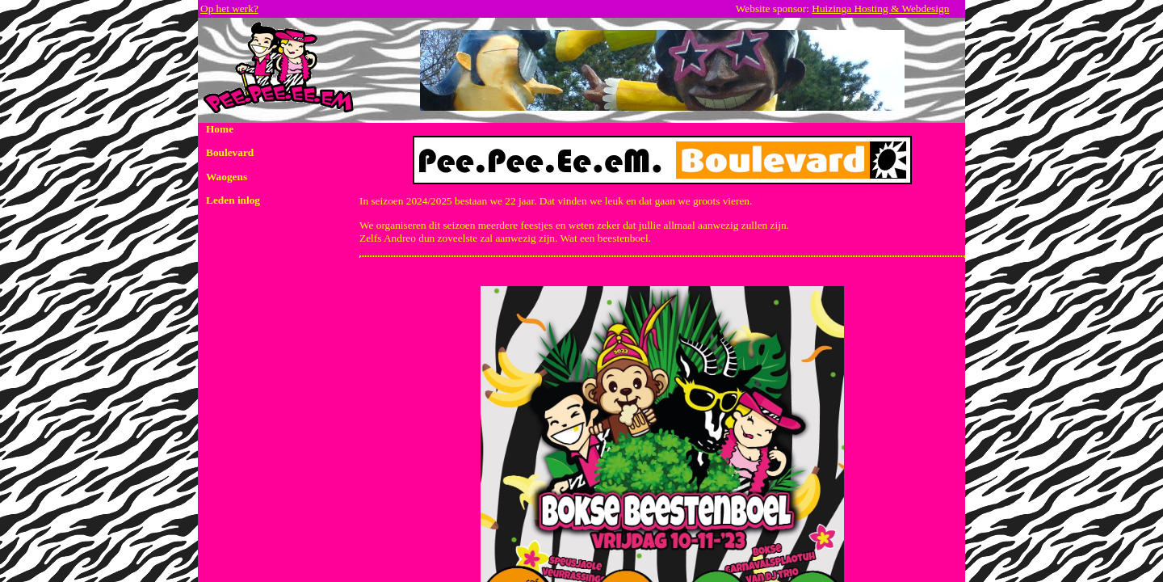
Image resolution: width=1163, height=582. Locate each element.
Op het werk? (229, 8)
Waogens (226, 177)
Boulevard (230, 152)
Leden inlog (233, 200)
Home (219, 129)
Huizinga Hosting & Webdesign (880, 8)
